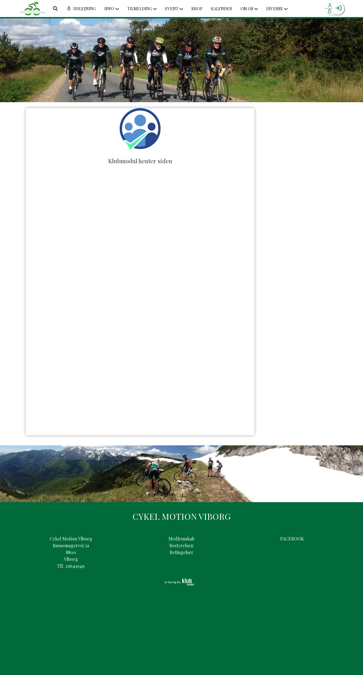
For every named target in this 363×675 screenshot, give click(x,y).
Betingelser (181, 552)
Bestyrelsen (181, 545)
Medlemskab (181, 539)
